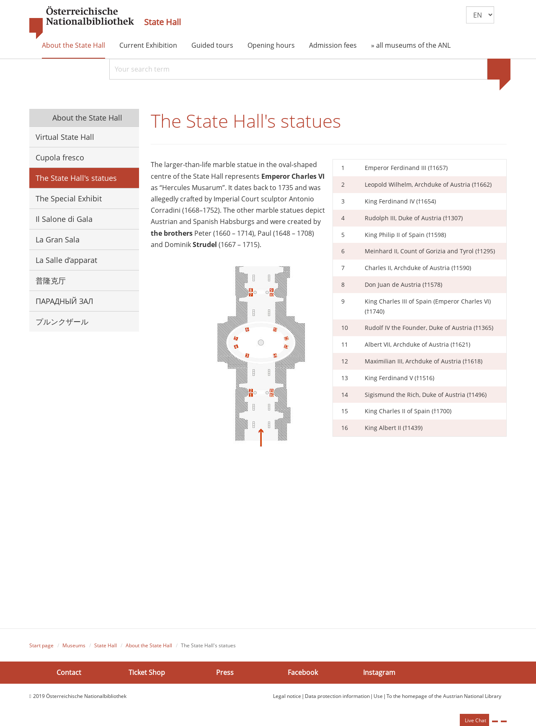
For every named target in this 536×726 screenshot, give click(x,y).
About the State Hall (73, 45)
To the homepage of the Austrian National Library (444, 696)
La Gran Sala (58, 239)
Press (225, 672)
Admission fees (333, 45)
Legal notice (287, 696)
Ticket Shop (147, 672)
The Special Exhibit (69, 198)
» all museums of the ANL (411, 45)
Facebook (303, 672)
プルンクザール (62, 322)
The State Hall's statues (76, 178)
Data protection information (337, 696)
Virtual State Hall (65, 137)
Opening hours (271, 45)
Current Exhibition (148, 45)
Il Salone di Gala (64, 219)
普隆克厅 (51, 280)
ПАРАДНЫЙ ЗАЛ (64, 301)
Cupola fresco (60, 157)
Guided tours (212, 45)
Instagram (379, 672)
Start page (41, 646)
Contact (69, 672)
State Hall (162, 22)
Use (378, 696)
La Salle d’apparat (66, 260)
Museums (73, 646)
